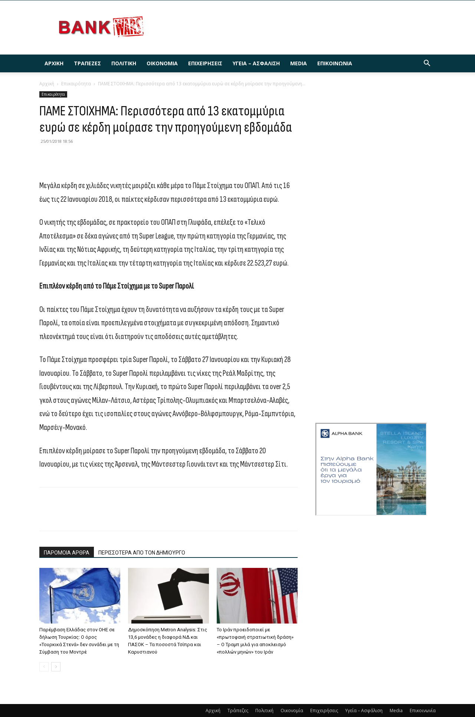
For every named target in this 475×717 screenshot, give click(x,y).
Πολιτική (123, 63)
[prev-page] (44, 666)
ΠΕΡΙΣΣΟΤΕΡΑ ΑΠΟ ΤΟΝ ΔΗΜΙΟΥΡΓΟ (141, 553)
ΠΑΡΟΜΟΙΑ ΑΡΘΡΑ (66, 553)
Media (298, 63)
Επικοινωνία (334, 63)
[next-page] (55, 666)
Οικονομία (162, 63)
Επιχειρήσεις (205, 63)
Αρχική (54, 63)
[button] (427, 64)
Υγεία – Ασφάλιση (256, 63)
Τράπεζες (87, 63)
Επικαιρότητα (76, 83)
